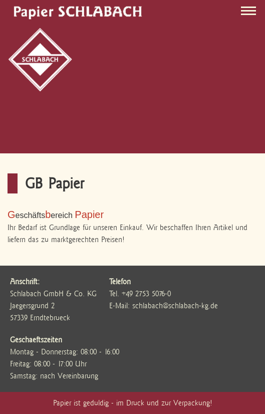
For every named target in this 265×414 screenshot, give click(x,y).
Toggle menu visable (250, 8)
